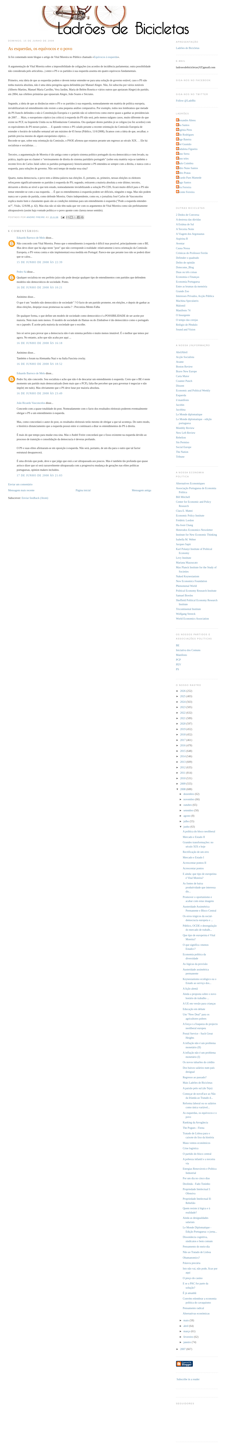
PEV (178, 664)
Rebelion (181, 437)
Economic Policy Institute (190, 515)
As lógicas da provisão (195, 963)
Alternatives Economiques (190, 483)
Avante (180, 361)
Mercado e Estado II (194, 836)
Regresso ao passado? (195, 1077)
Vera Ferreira (184, 187)
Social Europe (183, 447)
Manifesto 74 (183, 310)
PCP (178, 659)
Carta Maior (182, 376)
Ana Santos (183, 125)
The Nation (182, 451)
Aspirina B (182, 238)
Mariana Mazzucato (187, 562)
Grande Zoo (182, 291)
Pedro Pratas (184, 172)
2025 (183, 696)
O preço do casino (193, 1278)
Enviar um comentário (20, 484)
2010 (183, 778)
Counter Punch (184, 380)
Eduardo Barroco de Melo (31, 237)
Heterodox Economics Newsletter (194, 529)
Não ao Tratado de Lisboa (197, 1252)
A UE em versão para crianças (199, 1003)
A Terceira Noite (185, 229)
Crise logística (190, 1148)
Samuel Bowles (184, 595)
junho (186, 826)
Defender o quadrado (187, 257)
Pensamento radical (193, 1308)
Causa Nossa (183, 248)
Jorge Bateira (184, 139)
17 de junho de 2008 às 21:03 (40, 475)
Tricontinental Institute (188, 609)
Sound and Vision (185, 329)
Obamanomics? (191, 1257)
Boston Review (184, 366)
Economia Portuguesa (188, 281)
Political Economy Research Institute (196, 590)
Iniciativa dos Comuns (188, 650)
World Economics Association (192, 618)
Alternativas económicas (196, 1313)
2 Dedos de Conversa (187, 214)
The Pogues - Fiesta (193, 1127)
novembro (189, 799)
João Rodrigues (185, 134)
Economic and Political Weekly (193, 390)
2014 (183, 756)
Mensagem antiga (141, 490)
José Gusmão (184, 144)
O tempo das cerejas (187, 319)
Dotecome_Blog (185, 267)
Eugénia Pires (184, 129)
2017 (183, 740)
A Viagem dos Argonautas (190, 233)
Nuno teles (183, 158)
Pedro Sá (22, 271)
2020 (183, 723)
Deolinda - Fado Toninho (196, 1183)
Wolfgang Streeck (185, 613)
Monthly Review (185, 427)
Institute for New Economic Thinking (196, 534)
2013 (183, 761)
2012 (183, 767)
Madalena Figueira (187, 148)
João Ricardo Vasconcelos (31, 402)
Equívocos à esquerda (106, 57)
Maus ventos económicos (196, 1142)
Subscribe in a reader (188, 1379)
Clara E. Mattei (184, 510)
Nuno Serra (183, 153)
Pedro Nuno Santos (187, 168)
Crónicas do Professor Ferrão (192, 253)
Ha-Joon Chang (184, 525)
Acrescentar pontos (193, 868)
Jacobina (181, 409)
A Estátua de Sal (185, 224)
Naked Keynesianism (187, 576)
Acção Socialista (185, 357)
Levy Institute (183, 557)
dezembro (189, 793)
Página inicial (83, 490)
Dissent (180, 385)
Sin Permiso (182, 442)
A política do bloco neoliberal (199, 831)
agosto (187, 815)
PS (177, 669)
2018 (183, 734)
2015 (183, 750)
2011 (183, 772)
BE (177, 645)
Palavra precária (191, 1263)
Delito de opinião (185, 262)
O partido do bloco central (197, 1153)
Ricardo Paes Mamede (189, 177)
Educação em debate (194, 1009)
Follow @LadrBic (186, 100)
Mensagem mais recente (21, 490)
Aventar (180, 243)
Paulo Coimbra (185, 163)
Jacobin (180, 404)
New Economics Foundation (191, 581)
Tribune (180, 456)
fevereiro (188, 1336)
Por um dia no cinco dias (196, 1178)
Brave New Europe (186, 371)
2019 (183, 729)
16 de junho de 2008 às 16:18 (40, 343)
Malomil (180, 305)
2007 (183, 1349)
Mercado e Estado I (193, 857)
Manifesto (181, 654)
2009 (183, 783)
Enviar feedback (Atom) (35, 497)
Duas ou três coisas (186, 272)
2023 (183, 707)
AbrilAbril (181, 352)
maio (186, 1320)
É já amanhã (189, 1293)
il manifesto (182, 400)
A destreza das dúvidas (188, 219)
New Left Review (185, 432)
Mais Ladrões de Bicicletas (197, 1082)
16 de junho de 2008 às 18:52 (40, 363)
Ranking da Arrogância (195, 1122)
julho (186, 821)
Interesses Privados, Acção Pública (195, 296)
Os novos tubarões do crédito (199, 1062)
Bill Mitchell (183, 496)
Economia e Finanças (187, 276)
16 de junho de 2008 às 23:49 (40, 393)
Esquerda (181, 395)
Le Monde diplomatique (189, 414)
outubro (188, 804)
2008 (183, 789)
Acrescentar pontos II (194, 862)
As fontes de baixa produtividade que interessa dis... (199, 887)
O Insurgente (183, 315)
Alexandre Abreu (186, 120)
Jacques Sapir (183, 544)
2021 (183, 718)
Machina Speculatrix (187, 300)
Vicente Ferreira (186, 192)
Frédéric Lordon (185, 520)
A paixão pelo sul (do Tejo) (197, 1088)
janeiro (187, 1342)
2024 (183, 701)
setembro (188, 810)
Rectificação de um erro (196, 851)
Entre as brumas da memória (191, 286)
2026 (183, 690)
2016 (183, 745)
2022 (183, 712)
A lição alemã (190, 988)
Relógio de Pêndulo (187, 324)
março (187, 1331)
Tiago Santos (184, 182)
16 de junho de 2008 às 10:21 (40, 287)
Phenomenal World (186, 585)
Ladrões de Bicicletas (187, 48)
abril (186, 1325)
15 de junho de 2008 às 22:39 (40, 262)
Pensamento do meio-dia (196, 1246)
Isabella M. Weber (186, 539)
